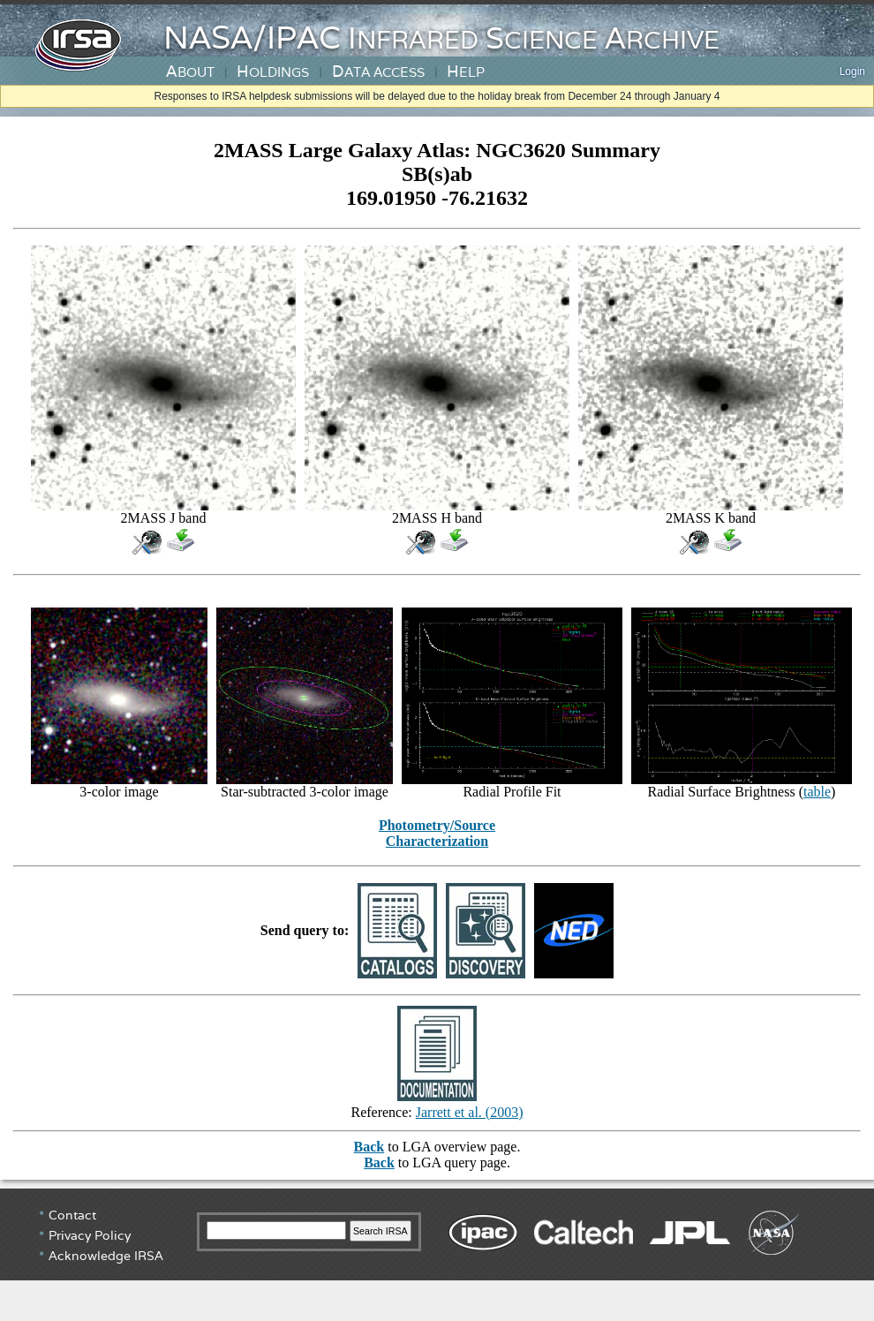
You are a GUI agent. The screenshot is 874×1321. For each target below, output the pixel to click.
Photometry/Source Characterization (437, 833)
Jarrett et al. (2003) (470, 1112)
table (817, 791)
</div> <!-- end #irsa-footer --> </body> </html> (437, 1255)
